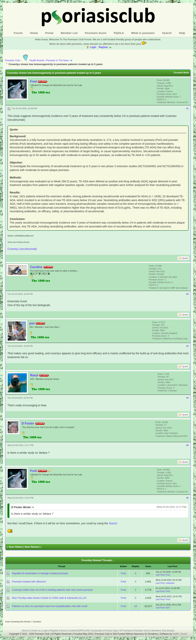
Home (34, 33)
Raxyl (34, 375)
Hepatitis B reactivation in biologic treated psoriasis (40, 573)
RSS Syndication (94, 630)
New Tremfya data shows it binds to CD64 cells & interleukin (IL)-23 (49, 597)
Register (103, 47)
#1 (187, 108)
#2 (187, 294)
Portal (49, 33)
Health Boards (33, 60)
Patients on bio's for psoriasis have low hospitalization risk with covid (49, 606)
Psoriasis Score (96, 33)
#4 (187, 398)
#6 (187, 498)
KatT (168, 607)
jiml (32, 323)
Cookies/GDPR (76, 630)
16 (135, 606)
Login (93, 47)
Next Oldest (16, 546)
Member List (69, 33)
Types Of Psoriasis (122, 630)
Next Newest (32, 546)
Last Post (160, 575)
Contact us (34, 630)
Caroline (36, 267)
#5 (187, 445)
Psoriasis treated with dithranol (29, 581)
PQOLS (119, 33)
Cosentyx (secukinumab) (22, 248)
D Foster (28, 423)
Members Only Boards (163, 630)
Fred (33, 81)
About (25, 630)
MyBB (176, 634)
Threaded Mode (181, 72)
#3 (187, 346)
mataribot (170, 583)
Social (184, 634)
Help (182, 33)
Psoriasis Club (12, 60)
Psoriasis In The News (57, 60)
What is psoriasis (143, 33)
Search (167, 33)
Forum (18, 33)
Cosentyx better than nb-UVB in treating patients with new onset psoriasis (52, 589)
